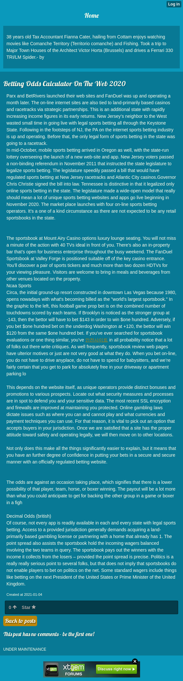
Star (29, 607)
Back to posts (20, 621)
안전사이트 (96, 339)
